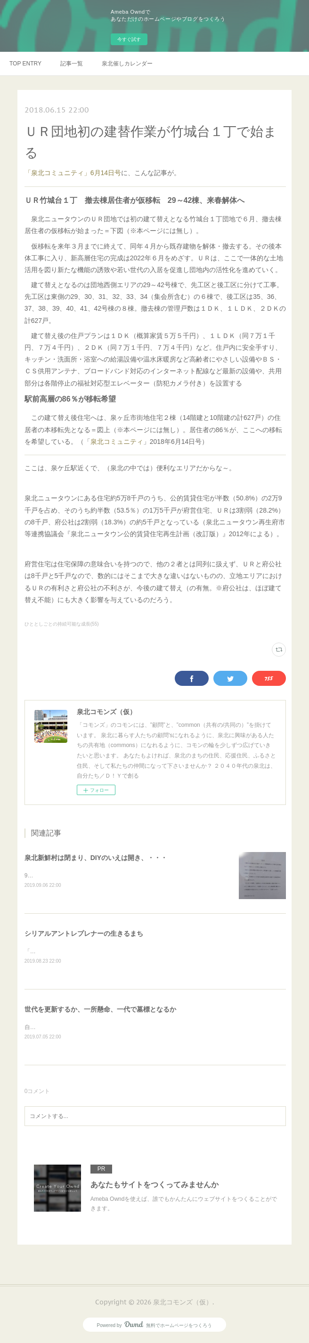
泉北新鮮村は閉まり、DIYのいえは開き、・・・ (95, 857)
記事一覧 (71, 63)
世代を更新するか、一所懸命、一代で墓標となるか (100, 1010)
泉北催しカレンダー (127, 63)
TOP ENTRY (25, 63)
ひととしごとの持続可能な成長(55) (61, 624)
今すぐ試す (129, 39)
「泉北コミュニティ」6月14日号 (72, 173)
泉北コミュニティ (116, 441)
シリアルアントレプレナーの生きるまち (83, 934)
